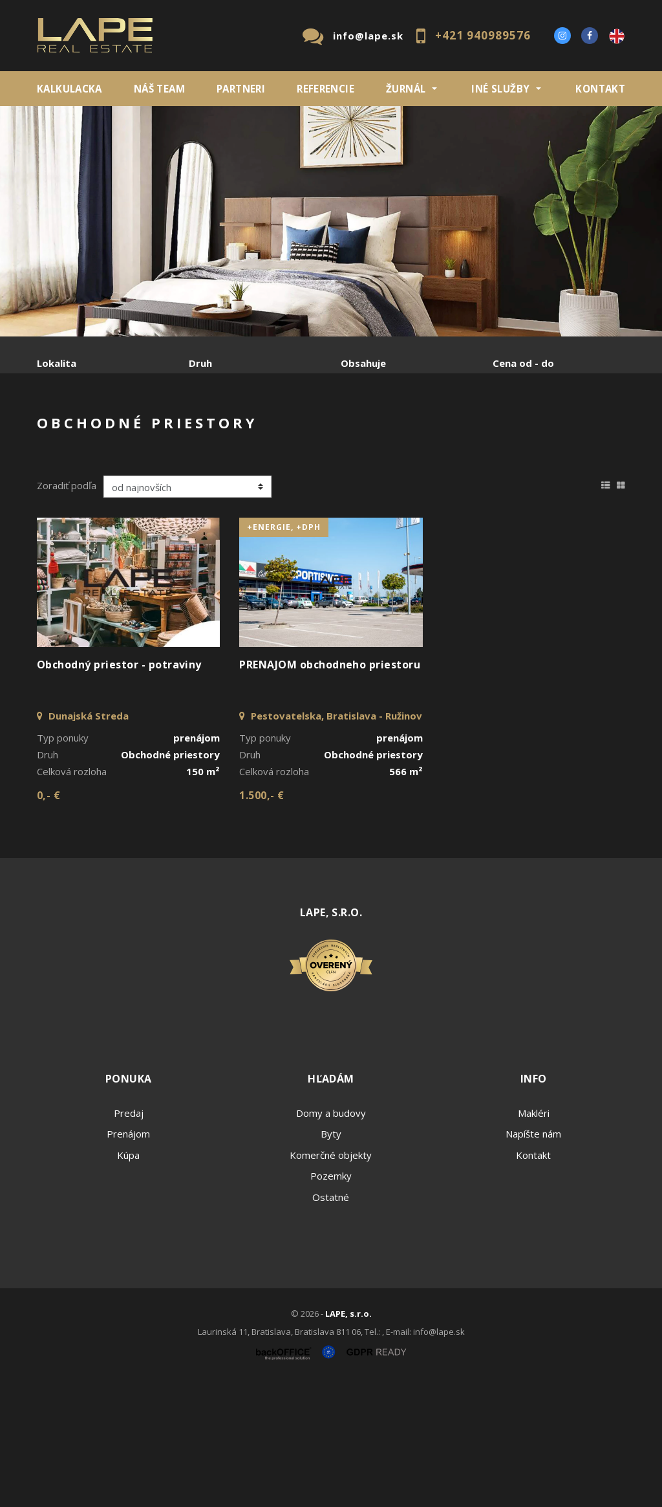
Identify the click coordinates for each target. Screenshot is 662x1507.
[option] (331, 221)
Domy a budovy (331, 1237)
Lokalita (56, 363)
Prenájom (155, 430)
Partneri (241, 88)
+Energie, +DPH (284, 651)
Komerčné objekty (331, 1279)
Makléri (534, 1237)
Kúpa (231, 430)
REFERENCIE (325, 88)
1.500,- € (261, 919)
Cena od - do (523, 363)
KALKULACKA (69, 88)
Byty (331, 1257)
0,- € (48, 919)
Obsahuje (363, 363)
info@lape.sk (368, 35)
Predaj (77, 430)
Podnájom (85, 461)
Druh (200, 363)
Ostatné (330, 1321)
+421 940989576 (483, 35)
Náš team (159, 88)
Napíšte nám (533, 1257)
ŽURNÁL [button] (405, 88)
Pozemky (331, 1299)
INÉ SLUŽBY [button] (500, 88)
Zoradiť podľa (66, 609)
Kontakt (600, 88)
